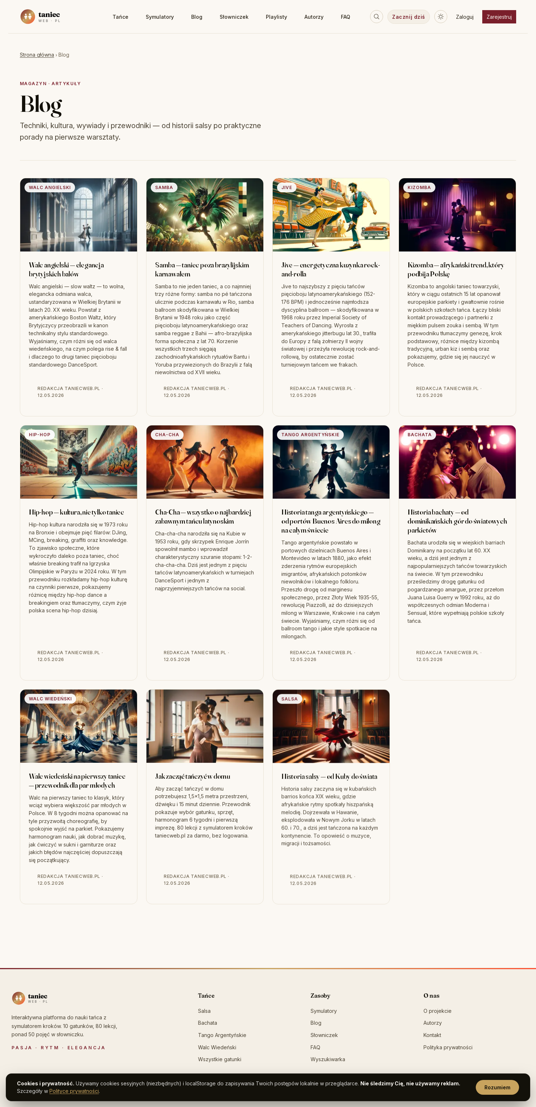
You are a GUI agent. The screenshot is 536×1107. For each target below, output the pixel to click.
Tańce (120, 17)
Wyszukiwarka (328, 1059)
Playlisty (276, 17)
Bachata (207, 1023)
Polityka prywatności (448, 1047)
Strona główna (37, 55)
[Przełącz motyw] (440, 16)
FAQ (345, 17)
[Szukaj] (376, 16)
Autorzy (314, 17)
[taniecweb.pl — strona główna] (56, 17)
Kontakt (432, 1035)
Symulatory (160, 17)
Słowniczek (234, 17)
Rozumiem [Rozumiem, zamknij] (497, 1087)
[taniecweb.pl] (44, 998)
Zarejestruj (499, 17)
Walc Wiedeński (217, 1047)
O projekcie (437, 1011)
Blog (196, 17)
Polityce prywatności (74, 1091)
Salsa (204, 1011)
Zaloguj (465, 17)
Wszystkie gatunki (219, 1059)
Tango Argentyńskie (222, 1035)
